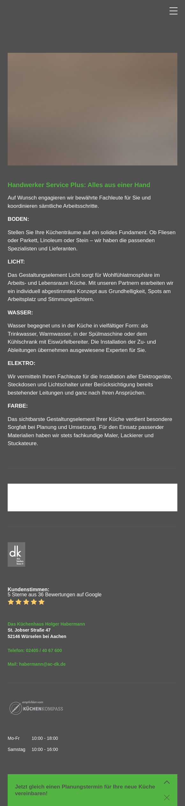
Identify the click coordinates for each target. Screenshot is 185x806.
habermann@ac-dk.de (42, 664)
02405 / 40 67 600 (44, 650)
